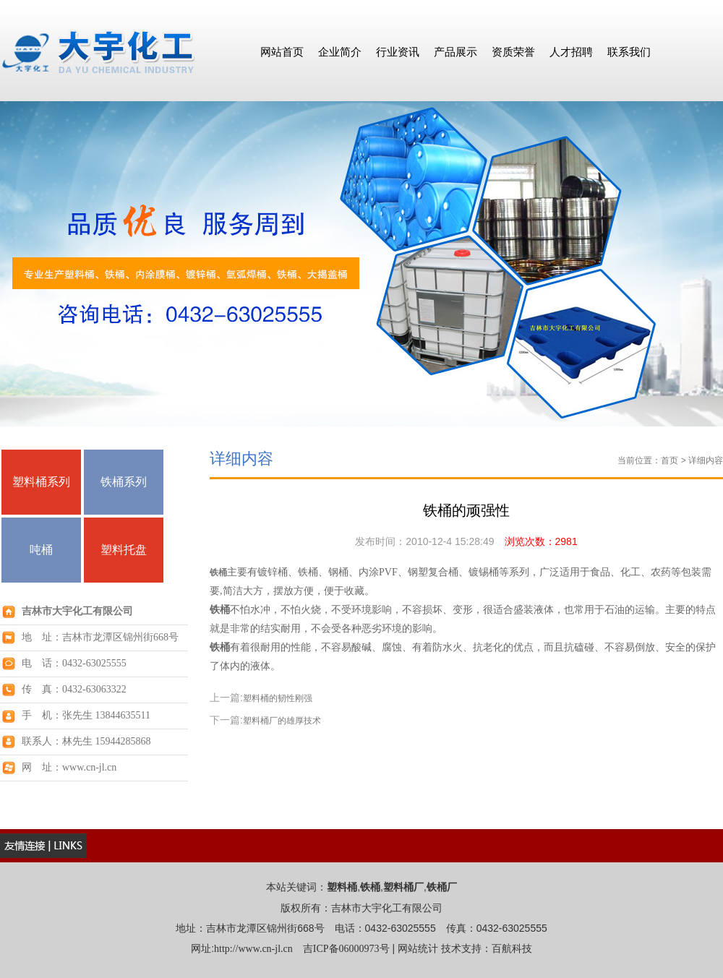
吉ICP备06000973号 (346, 948)
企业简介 (340, 52)
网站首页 (282, 52)
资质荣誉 (513, 52)
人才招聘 (571, 52)
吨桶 (41, 550)
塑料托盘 (123, 550)
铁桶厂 (442, 887)
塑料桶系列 (41, 482)
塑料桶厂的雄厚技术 (282, 721)
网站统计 (418, 948)
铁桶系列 (123, 482)
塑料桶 (342, 887)
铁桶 (218, 572)
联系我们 (629, 52)
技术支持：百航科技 (486, 948)
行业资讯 (397, 52)
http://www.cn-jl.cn (253, 948)
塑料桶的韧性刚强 (277, 698)
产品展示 (455, 52)
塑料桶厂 (403, 887)
